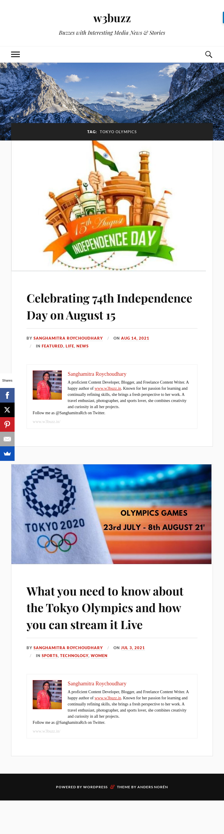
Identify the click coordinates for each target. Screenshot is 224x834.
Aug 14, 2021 (135, 354)
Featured (52, 362)
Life (70, 362)
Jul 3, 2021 (133, 681)
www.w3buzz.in (107, 405)
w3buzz (112, 17)
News (82, 362)
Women (99, 689)
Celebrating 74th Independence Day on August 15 (90, 314)
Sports (50, 689)
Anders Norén (152, 820)
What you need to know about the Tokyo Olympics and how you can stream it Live (104, 632)
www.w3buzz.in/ (46, 438)
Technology (74, 689)
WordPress (95, 820)
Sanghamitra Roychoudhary (68, 354)
